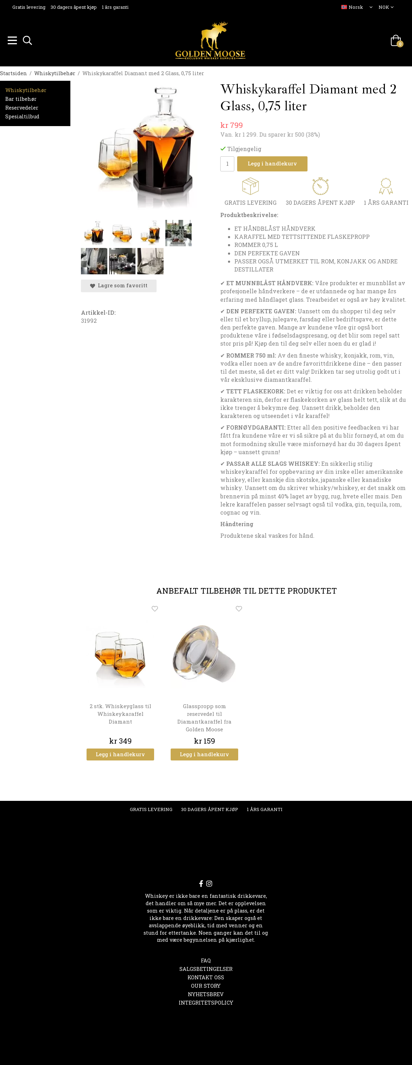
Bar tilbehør (21, 97)
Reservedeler (21, 106)
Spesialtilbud (22, 115)
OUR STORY (206, 984)
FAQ (206, 959)
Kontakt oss (206, 976)
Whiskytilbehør (25, 89)
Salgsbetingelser (206, 968)
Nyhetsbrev (206, 993)
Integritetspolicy (206, 1001)
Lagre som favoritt (118, 284)
